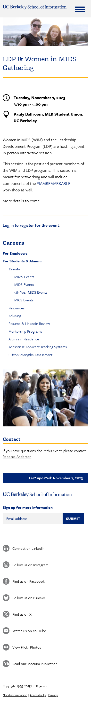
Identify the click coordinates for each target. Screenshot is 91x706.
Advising (14, 315)
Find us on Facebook (28, 581)
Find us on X (22, 614)
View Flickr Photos (26, 647)
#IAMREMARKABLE (53, 183)
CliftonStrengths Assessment (30, 354)
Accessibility (38, 694)
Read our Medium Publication (35, 663)
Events (14, 269)
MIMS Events (24, 276)
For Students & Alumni (22, 261)
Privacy (53, 694)
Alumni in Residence (23, 339)
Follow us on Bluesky (28, 597)
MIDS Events (24, 284)
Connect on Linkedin (28, 548)
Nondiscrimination (15, 694)
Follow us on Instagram (30, 564)
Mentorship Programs (25, 331)
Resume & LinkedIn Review (29, 323)
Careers (13, 243)
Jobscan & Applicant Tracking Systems (37, 346)
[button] (45, 397)
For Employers (15, 253)
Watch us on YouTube (29, 630)
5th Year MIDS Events (30, 292)
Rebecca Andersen (17, 456)
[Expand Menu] (80, 9)
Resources (16, 308)
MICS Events (23, 300)
